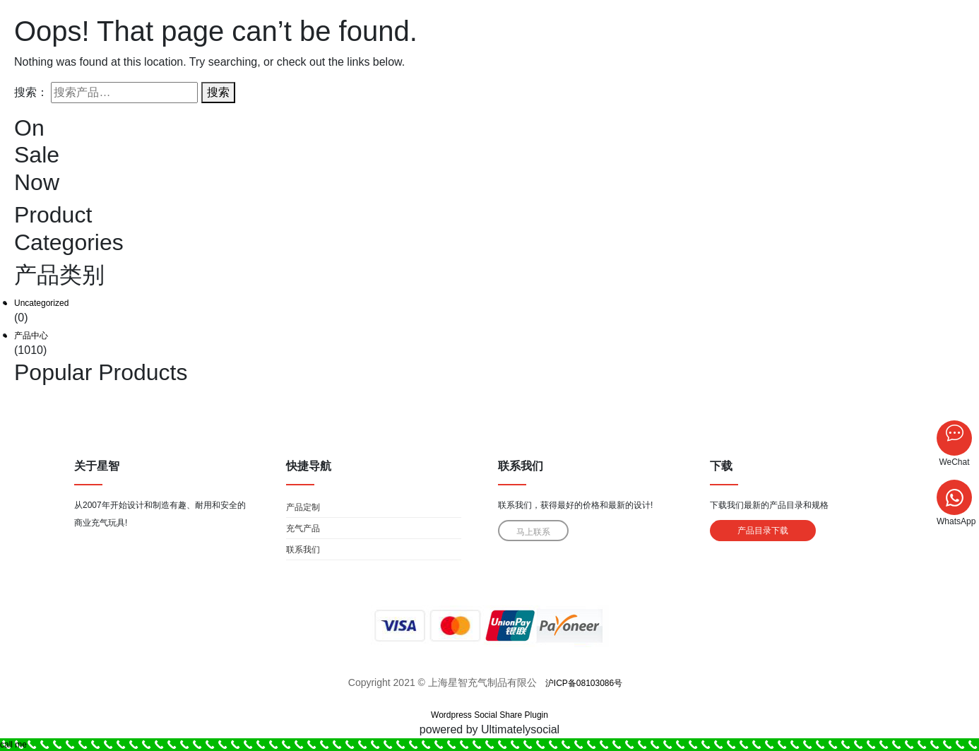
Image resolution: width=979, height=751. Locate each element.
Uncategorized (41, 303)
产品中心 (31, 336)
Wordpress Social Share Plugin (489, 715)
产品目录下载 (762, 531)
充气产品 (303, 528)
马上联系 (533, 532)
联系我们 (303, 550)
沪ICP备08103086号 (583, 683)
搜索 (218, 92)
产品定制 (303, 507)
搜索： (31, 92)
